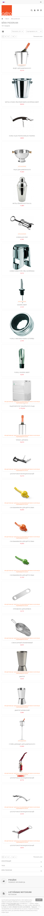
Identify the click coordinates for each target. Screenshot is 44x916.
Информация (6, 861)
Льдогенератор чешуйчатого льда (22, 406)
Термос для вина (22, 440)
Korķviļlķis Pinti (22, 237)
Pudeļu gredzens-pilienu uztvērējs (22, 338)
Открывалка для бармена (22, 609)
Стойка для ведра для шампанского (22, 744)
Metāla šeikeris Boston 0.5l (22, 203)
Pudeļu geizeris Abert (22, 372)
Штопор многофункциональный (22, 474)
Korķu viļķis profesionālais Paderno (22, 136)
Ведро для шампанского (22, 68)
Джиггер (22, 676)
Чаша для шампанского (22, 170)
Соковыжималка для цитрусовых (22, 507)
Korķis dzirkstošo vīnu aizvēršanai (22, 271)
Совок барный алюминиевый (22, 643)
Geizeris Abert (22, 305)
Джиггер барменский (22, 710)
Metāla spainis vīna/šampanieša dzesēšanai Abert (22, 102)
